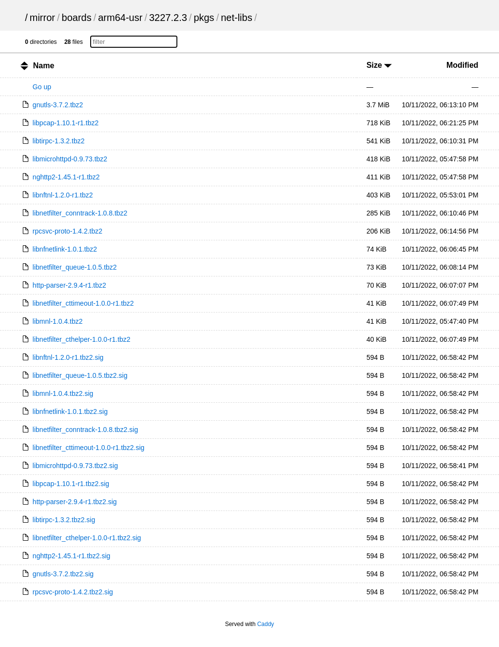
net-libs (236, 17)
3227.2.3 (168, 17)
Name (44, 65)
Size (379, 65)
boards (77, 17)
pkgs (203, 17)
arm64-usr (120, 17)
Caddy (265, 624)
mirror (42, 17)
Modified (462, 65)
